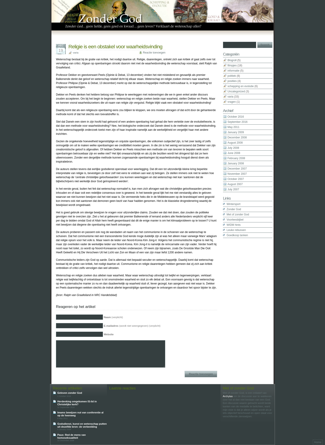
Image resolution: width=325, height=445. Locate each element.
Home (317, 442)
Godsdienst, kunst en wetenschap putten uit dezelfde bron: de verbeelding (82, 425)
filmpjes (232, 65)
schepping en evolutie (241, 86)
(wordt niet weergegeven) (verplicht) (132, 325)
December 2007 (237, 168)
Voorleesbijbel (235, 219)
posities (232, 81)
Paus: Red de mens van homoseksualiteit (71, 436)
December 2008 (237, 137)
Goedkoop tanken (237, 235)
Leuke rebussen (236, 230)
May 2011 (233, 127)
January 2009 (236, 132)
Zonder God (234, 209)
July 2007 (233, 189)
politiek (232, 75)
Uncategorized (236, 91)
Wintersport (233, 204)
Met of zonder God (238, 214)
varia (76, 52)
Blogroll (232, 60)
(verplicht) (113, 317)
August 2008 (235, 142)
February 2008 (236, 158)
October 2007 (236, 179)
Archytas (228, 396)
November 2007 (237, 173)
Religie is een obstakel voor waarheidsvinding (115, 46)
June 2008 (234, 153)
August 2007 (235, 184)
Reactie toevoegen (154, 52)
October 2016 (236, 116)
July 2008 (233, 147)
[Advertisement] (241, 305)
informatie (233, 70)
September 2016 (238, 121)
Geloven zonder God (69, 392)
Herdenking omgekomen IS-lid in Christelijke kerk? (77, 403)
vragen (232, 101)
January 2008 (236, 163)
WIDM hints (234, 224)
